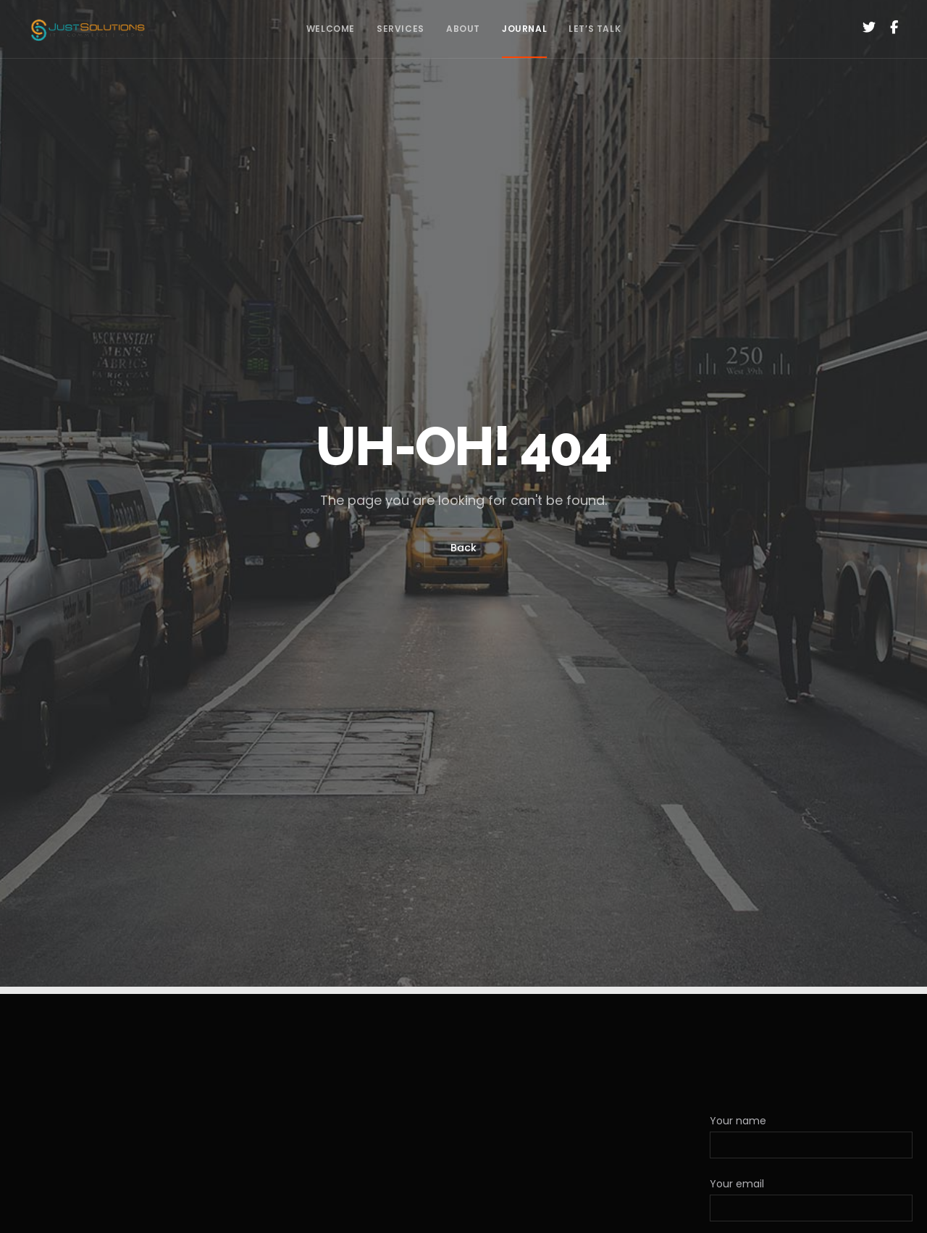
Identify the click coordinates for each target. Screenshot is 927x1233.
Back (463, 547)
